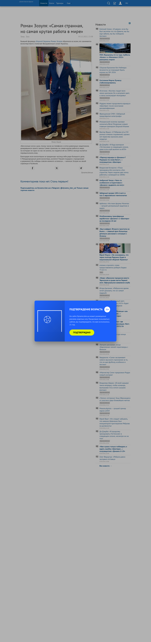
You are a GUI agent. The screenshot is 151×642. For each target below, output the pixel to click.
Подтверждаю (81, 332)
